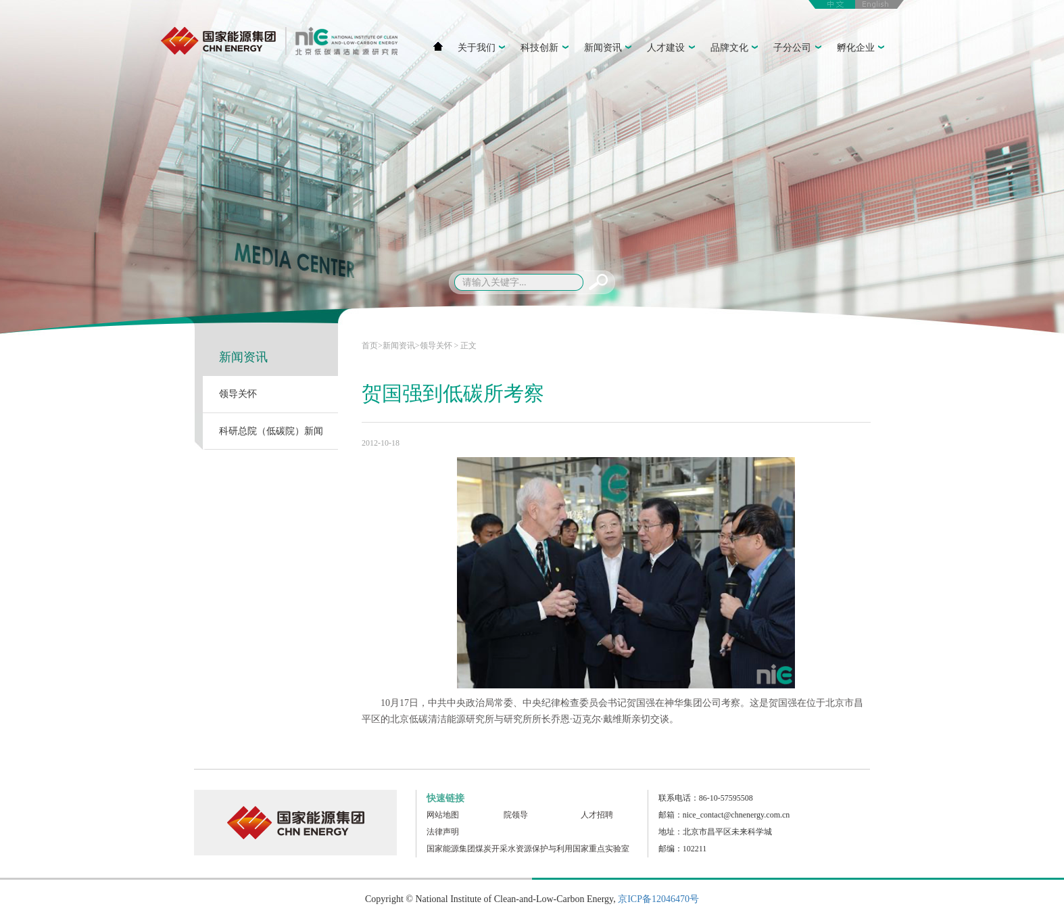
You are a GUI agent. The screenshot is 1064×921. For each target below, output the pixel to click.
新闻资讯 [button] (609, 49)
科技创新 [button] (546, 49)
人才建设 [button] (672, 49)
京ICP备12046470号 (658, 899)
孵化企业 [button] (862, 49)
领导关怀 (238, 394)
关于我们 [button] (483, 49)
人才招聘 (597, 815)
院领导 (516, 815)
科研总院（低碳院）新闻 (271, 431)
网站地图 (443, 815)
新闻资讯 (243, 357)
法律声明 (443, 831)
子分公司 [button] (799, 49)
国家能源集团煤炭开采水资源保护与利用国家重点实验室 (528, 848)
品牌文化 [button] (736, 49)
